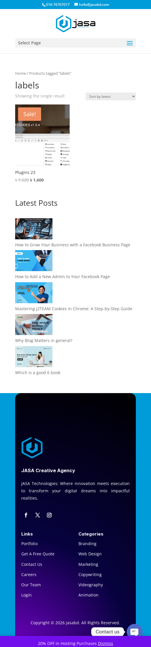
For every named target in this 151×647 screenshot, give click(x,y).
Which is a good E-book (37, 372)
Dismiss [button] (105, 643)
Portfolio (29, 543)
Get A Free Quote (38, 554)
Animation (88, 595)
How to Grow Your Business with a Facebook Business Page (72, 244)
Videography (90, 584)
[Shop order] (111, 96)
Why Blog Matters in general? (43, 340)
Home (20, 73)
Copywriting (90, 574)
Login (26, 595)
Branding (87, 543)
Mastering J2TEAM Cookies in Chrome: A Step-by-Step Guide (73, 308)
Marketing (88, 564)
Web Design (90, 554)
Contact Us (31, 564)
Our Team (31, 584)
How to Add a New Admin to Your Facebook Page (62, 276)
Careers (28, 574)
